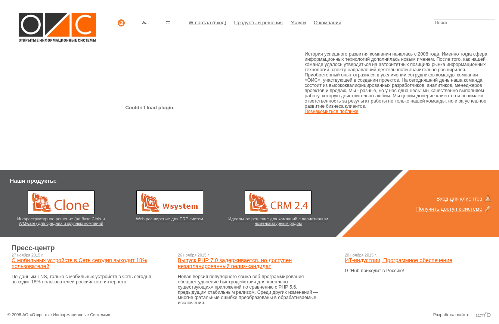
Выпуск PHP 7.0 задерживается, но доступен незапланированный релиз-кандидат (235, 263)
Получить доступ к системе (449, 209)
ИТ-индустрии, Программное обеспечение (398, 260)
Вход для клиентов (460, 199)
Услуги (298, 22)
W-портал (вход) (207, 22)
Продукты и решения (258, 22)
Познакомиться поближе (332, 111)
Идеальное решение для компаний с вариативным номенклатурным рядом (278, 221)
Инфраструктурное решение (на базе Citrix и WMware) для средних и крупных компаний (61, 221)
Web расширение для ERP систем (169, 219)
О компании (327, 22)
